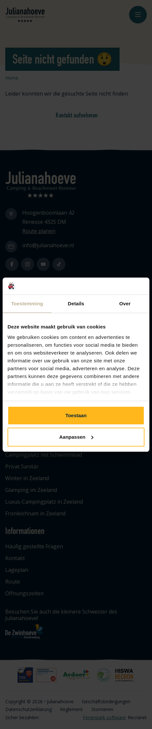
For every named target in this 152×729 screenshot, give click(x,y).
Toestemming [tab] (27, 303)
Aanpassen (76, 437)
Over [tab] (125, 303)
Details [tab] (76, 303)
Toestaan (76, 415)
